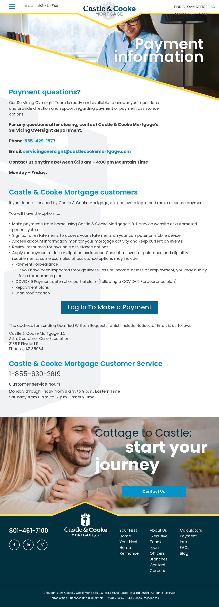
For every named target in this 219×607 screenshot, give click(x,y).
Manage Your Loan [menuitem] (192, 14)
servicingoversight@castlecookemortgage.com (77, 151)
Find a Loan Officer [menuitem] (192, 6)
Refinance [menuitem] (129, 553)
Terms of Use (58, 598)
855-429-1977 (39, 141)
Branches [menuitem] (159, 559)
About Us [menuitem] (158, 530)
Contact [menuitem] (158, 565)
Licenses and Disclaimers (87, 598)
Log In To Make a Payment (109, 307)
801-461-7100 (48, 6)
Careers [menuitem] (157, 570)
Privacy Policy (115, 598)
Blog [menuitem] (29, 6)
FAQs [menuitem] (184, 547)
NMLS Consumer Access (143, 598)
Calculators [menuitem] (191, 530)
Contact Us (154, 491)
